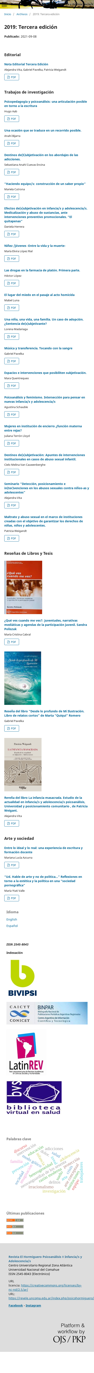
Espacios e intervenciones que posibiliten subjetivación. (45, 373)
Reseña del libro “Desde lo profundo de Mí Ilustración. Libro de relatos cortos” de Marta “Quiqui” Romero (44, 713)
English (11, 919)
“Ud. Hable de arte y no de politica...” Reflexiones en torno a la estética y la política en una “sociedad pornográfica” (43, 881)
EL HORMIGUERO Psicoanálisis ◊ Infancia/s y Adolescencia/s (52, 4)
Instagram (33, 1305)
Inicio (7, 14)
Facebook (16, 1305)
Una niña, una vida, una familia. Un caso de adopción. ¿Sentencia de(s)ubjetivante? (44, 321)
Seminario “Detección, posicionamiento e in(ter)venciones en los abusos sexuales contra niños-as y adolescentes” (46, 488)
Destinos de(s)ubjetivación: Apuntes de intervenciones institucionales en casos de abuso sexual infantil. (44, 457)
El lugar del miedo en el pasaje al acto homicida (39, 295)
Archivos (21, 14)
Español (12, 926)
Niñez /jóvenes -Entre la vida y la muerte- (35, 246)
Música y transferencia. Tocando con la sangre (38, 348)
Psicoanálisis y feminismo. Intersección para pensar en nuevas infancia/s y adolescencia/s (44, 399)
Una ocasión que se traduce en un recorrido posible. (42, 130)
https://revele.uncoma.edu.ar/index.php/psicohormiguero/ (51, 1298)
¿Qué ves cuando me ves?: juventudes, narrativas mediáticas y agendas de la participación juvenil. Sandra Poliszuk (45, 624)
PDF (13, 77)
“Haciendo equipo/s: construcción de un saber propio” (45, 184)
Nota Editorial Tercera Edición (26, 64)
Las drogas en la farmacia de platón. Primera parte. (42, 270)
